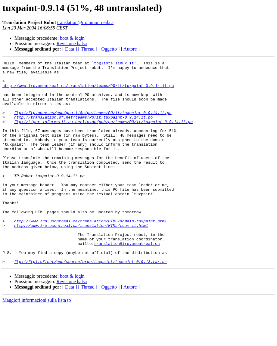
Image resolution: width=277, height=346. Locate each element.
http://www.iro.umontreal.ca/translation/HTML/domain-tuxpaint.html (90, 253)
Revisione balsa (72, 43)
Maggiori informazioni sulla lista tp (36, 340)
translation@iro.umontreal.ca (85, 22)
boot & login (72, 38)
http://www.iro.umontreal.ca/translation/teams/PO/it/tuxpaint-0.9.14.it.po (88, 91)
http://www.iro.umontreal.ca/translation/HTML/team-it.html (81, 258)
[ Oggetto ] (109, 48)
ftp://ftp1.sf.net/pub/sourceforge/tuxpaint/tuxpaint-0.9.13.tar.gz (90, 302)
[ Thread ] (88, 48)
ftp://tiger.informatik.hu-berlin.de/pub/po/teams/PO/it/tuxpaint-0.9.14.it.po (103, 134)
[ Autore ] (130, 48)
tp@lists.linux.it (114, 63)
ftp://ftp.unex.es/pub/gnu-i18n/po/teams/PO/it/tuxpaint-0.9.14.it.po (93, 123)
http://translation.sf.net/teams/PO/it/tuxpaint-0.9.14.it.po (83, 128)
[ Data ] (69, 48)
